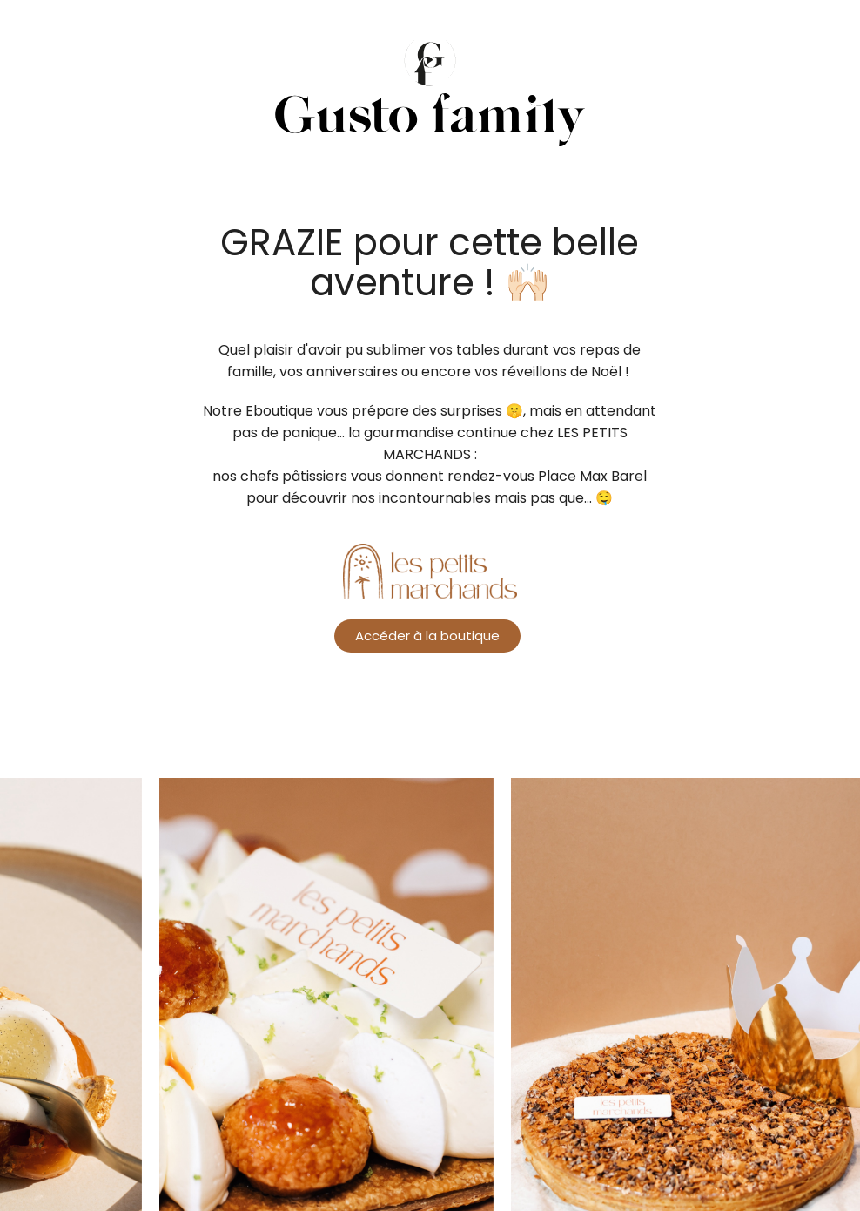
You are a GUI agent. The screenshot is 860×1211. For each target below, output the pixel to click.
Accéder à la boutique (427, 642)
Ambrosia (430, 113)
